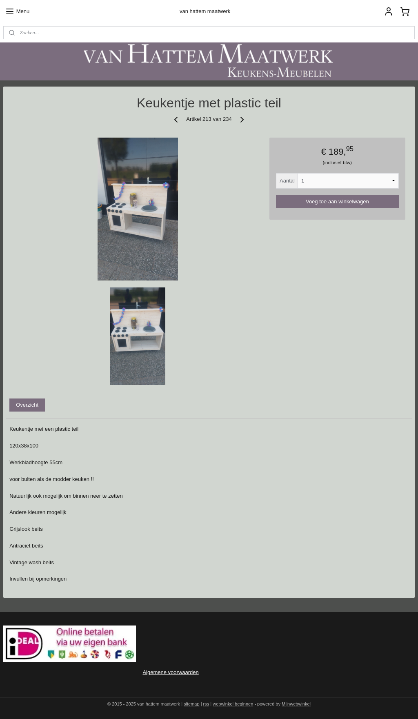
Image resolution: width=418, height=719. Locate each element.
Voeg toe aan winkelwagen (337, 201)
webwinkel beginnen (233, 703)
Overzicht (27, 405)
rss (206, 703)
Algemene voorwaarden (170, 672)
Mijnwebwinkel (296, 703)
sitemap (192, 703)
